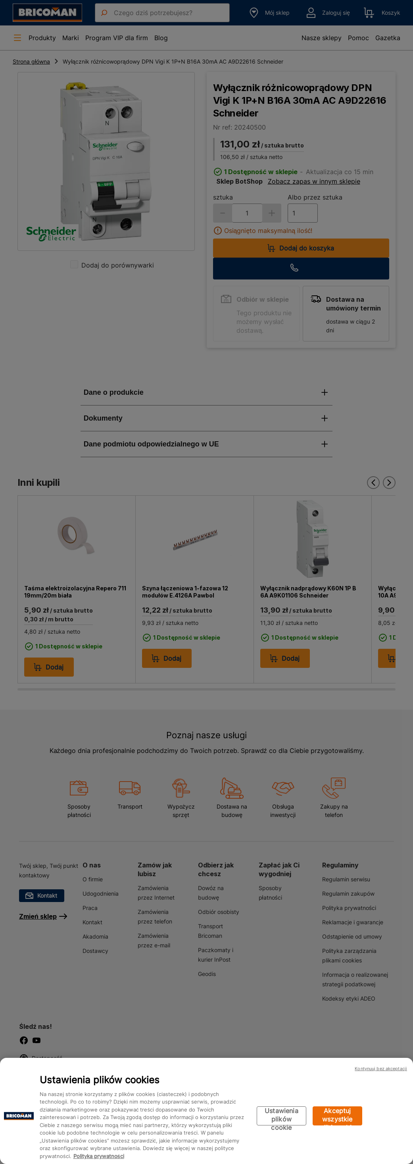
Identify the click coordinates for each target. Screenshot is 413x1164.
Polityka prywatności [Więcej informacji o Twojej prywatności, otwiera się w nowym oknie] (98, 1156)
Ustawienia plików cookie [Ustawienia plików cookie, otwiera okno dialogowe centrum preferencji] (281, 1116)
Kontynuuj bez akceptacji (381, 1068)
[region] (206, 1111)
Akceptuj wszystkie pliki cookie (337, 1116)
